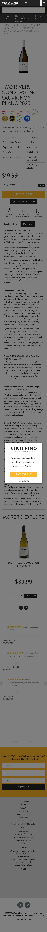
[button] (26, 3)
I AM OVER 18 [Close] (23, 474)
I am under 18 (23, 480)
